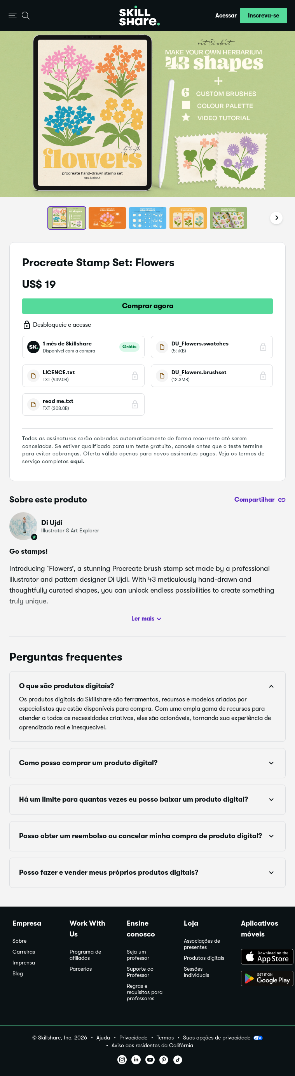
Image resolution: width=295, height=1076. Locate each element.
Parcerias (81, 969)
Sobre (19, 941)
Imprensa (23, 963)
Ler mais (147, 619)
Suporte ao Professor (140, 972)
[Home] (139, 15)
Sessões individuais (196, 972)
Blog (17, 974)
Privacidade (133, 1038)
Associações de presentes (202, 944)
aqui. (77, 461)
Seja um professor (138, 955)
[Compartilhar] (260, 500)
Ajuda (103, 1038)
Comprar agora (147, 306)
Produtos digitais (204, 958)
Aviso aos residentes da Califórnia (152, 1045)
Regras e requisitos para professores (144, 992)
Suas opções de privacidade (223, 1038)
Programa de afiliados (85, 955)
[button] (12, 16)
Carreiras (23, 952)
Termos (165, 1038)
